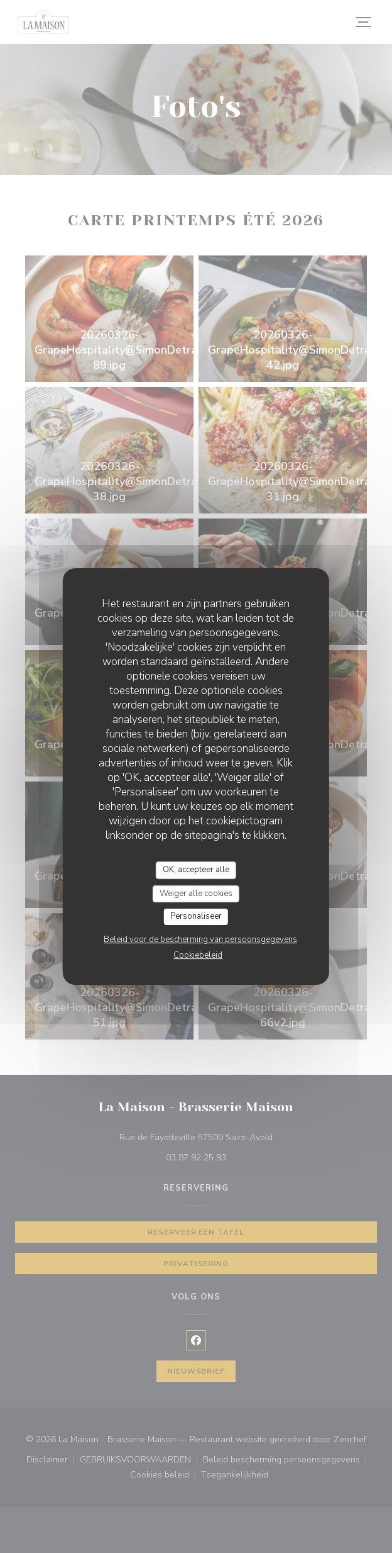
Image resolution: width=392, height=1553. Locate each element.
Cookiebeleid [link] (197, 955)
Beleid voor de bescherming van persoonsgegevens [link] (200, 939)
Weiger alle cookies (196, 893)
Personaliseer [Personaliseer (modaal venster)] (196, 916)
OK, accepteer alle (196, 869)
